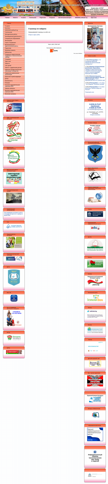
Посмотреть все (89, 92)
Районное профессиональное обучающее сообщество (13, 70)
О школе (7, 26)
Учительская (8, 32)
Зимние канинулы (10, 88)
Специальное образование (12, 38)
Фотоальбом (8, 40)
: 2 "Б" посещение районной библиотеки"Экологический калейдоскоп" (93, 62)
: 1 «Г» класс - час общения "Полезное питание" (95, 83)
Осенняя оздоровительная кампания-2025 (12, 85)
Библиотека (8, 52)
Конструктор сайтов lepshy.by (54, 47)
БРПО (6, 78)
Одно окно (8, 61)
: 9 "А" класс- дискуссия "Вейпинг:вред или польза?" (95, 88)
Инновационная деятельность (13, 36)
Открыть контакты (95, 115)
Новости (7, 63)
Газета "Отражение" (10, 42)
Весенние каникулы (10, 94)
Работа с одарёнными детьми (13, 67)
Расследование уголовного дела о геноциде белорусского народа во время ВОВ (13, 214)
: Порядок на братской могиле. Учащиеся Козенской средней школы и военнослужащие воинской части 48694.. (94, 70)
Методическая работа (11, 34)
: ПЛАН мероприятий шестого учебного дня (95, 78)
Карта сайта (51, 44)
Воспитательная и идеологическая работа (11, 45)
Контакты (7, 28)
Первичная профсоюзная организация (12, 73)
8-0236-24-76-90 (95, 108)
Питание (7, 83)
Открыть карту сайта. (34, 34)
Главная (9, 23)
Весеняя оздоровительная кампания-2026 (12, 91)
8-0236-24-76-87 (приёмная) (95, 105)
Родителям (8, 48)
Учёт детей (8, 65)
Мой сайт (57, 44)
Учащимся (8, 59)
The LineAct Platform (78, 53)
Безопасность (9, 80)
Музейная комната (10, 50)
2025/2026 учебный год (11, 30)
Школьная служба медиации (13, 76)
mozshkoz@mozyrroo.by (96, 109)
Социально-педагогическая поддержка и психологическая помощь (13, 56)
